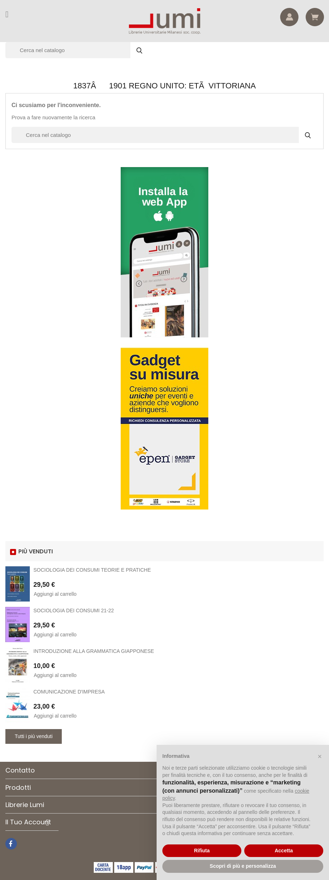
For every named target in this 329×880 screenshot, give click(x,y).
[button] (319, 756)
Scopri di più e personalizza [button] (243, 866)
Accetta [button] (284, 850)
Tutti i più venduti (33, 736)
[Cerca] (77, 50)
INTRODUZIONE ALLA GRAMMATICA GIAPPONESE (93, 651)
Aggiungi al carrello (55, 594)
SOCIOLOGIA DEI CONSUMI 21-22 (73, 610)
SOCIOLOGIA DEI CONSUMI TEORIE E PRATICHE (92, 570)
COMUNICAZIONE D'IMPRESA (69, 692)
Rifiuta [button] (202, 850)
